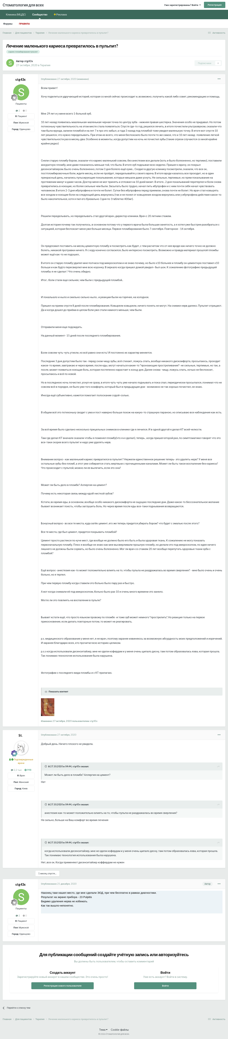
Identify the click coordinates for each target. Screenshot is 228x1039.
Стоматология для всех (23, 4)
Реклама (61, 14)
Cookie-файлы (120, 1029)
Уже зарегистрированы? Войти (182, 5)
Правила (24, 23)
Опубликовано (58, 79)
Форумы (7, 23)
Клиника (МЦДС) (16, 14)
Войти (165, 985)
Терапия (45, 65)
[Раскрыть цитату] (46, 766)
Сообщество (39, 16)
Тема (103, 1029)
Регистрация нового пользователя (63, 985)
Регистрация (215, 4)
